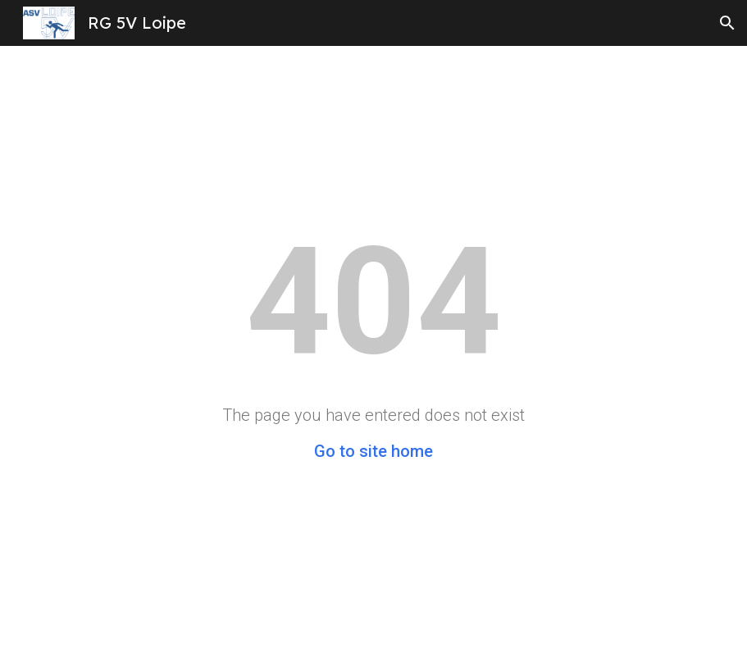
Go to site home (373, 451)
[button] (727, 23)
